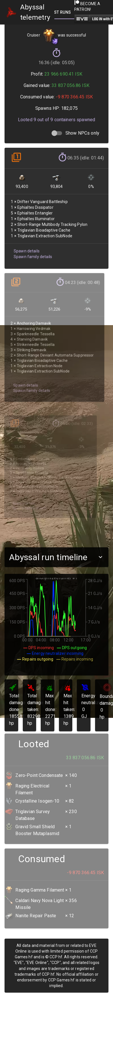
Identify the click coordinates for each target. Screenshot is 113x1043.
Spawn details (26, 249)
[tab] (64, 12)
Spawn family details (33, 254)
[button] (56, 557)
